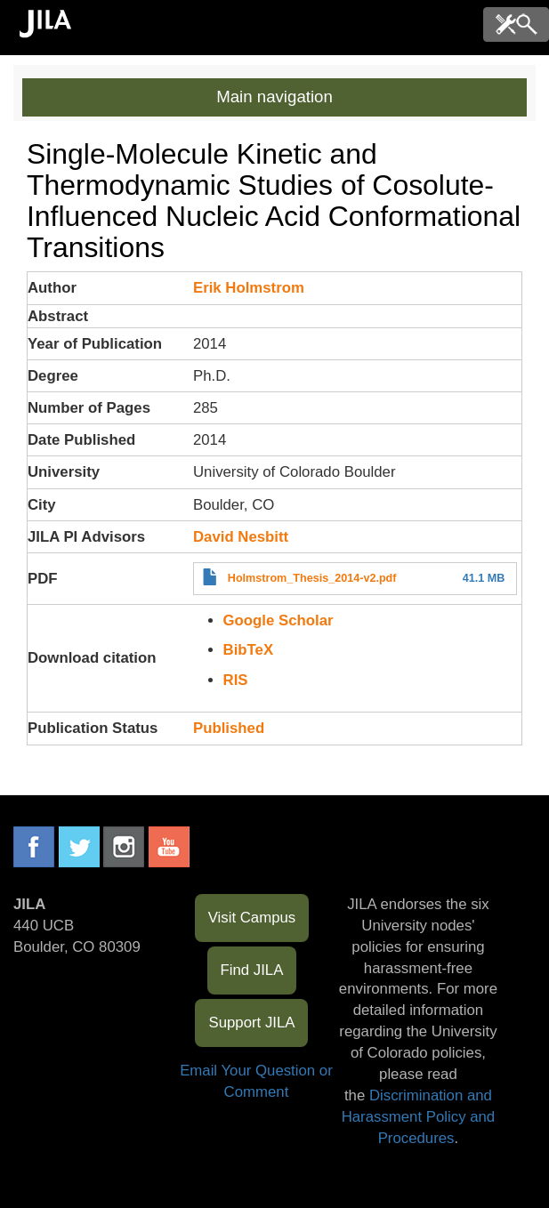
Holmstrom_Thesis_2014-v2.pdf (312, 578)
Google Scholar (278, 620)
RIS (235, 680)
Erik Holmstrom (248, 287)
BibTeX (248, 649)
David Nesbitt (240, 536)
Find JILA (252, 970)
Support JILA (251, 1022)
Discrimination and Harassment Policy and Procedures (419, 1117)
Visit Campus (252, 917)
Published (228, 728)
